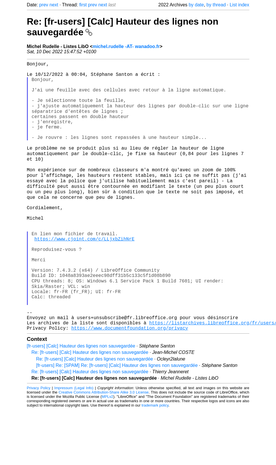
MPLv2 (107, 452)
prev (43, 4)
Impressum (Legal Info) (74, 443)
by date (196, 4)
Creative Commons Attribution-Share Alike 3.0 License (104, 447)
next (54, 4)
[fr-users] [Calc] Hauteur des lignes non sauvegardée (81, 401)
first (83, 4)
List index (239, 4)
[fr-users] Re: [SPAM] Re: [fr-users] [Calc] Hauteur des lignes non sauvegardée (117, 420)
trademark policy (155, 460)
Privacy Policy (38, 443)
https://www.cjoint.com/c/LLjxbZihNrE (84, 275)
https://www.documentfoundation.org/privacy (129, 383)
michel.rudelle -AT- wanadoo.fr (126, 46)
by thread (216, 4)
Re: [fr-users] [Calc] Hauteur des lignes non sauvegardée (90, 407)
